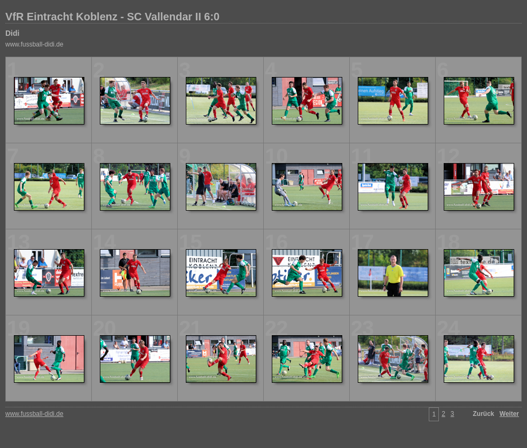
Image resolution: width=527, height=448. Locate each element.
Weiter (509, 414)
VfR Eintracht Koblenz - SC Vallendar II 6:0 (112, 16)
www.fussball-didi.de (34, 44)
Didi (12, 33)
